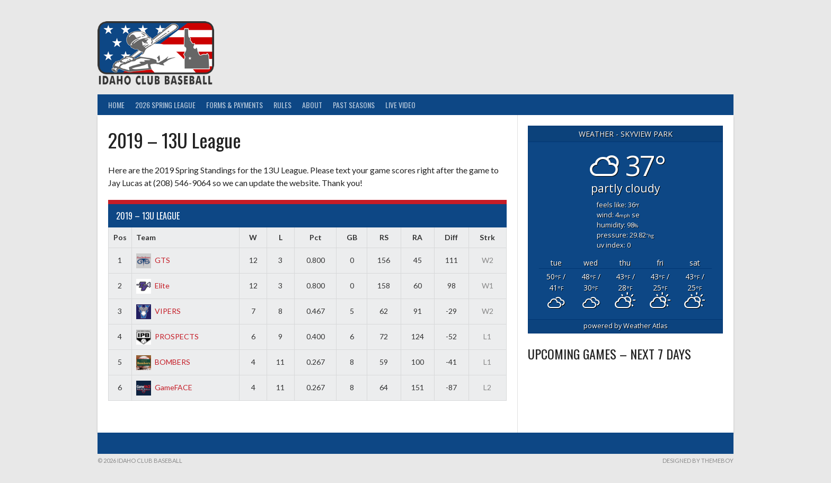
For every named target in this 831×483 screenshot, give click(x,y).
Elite (153, 285)
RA (417, 237)
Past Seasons (354, 104)
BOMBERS (163, 361)
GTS (153, 260)
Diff (451, 237)
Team (146, 237)
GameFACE (164, 387)
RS (383, 237)
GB (352, 237)
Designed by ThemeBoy (697, 460)
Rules (282, 104)
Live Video (400, 104)
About (312, 104)
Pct (316, 237)
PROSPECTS (167, 336)
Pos (120, 237)
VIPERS (158, 310)
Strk (487, 237)
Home (116, 104)
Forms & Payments (234, 104)
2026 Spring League (165, 104)
